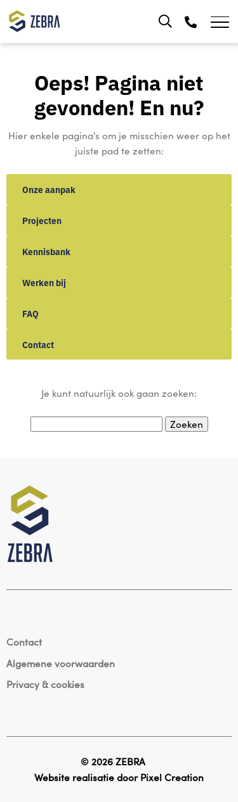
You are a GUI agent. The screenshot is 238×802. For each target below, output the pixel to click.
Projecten (42, 220)
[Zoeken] (165, 21)
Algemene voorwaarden (60, 663)
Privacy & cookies (45, 684)
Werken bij (44, 282)
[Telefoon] (190, 21)
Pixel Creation (172, 777)
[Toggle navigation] (225, 21)
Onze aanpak (49, 189)
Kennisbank (46, 251)
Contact (38, 344)
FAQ (30, 313)
